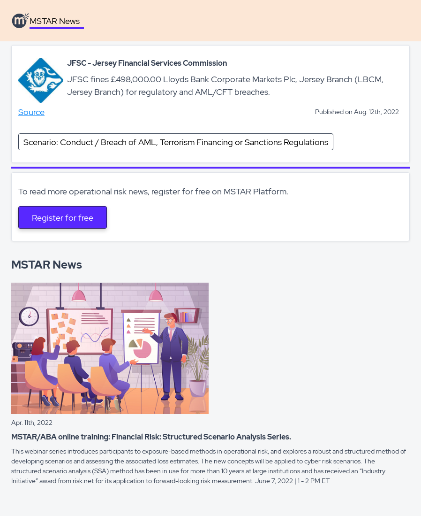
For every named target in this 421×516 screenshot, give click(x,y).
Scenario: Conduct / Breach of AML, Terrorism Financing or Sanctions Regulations (175, 142)
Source (31, 112)
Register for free (62, 217)
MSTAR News (55, 20)
